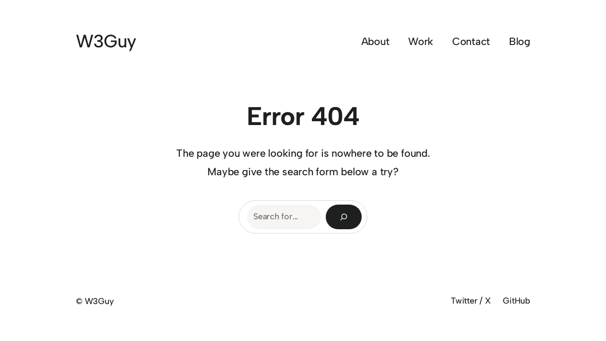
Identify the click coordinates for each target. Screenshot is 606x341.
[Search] (344, 217)
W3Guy (106, 41)
